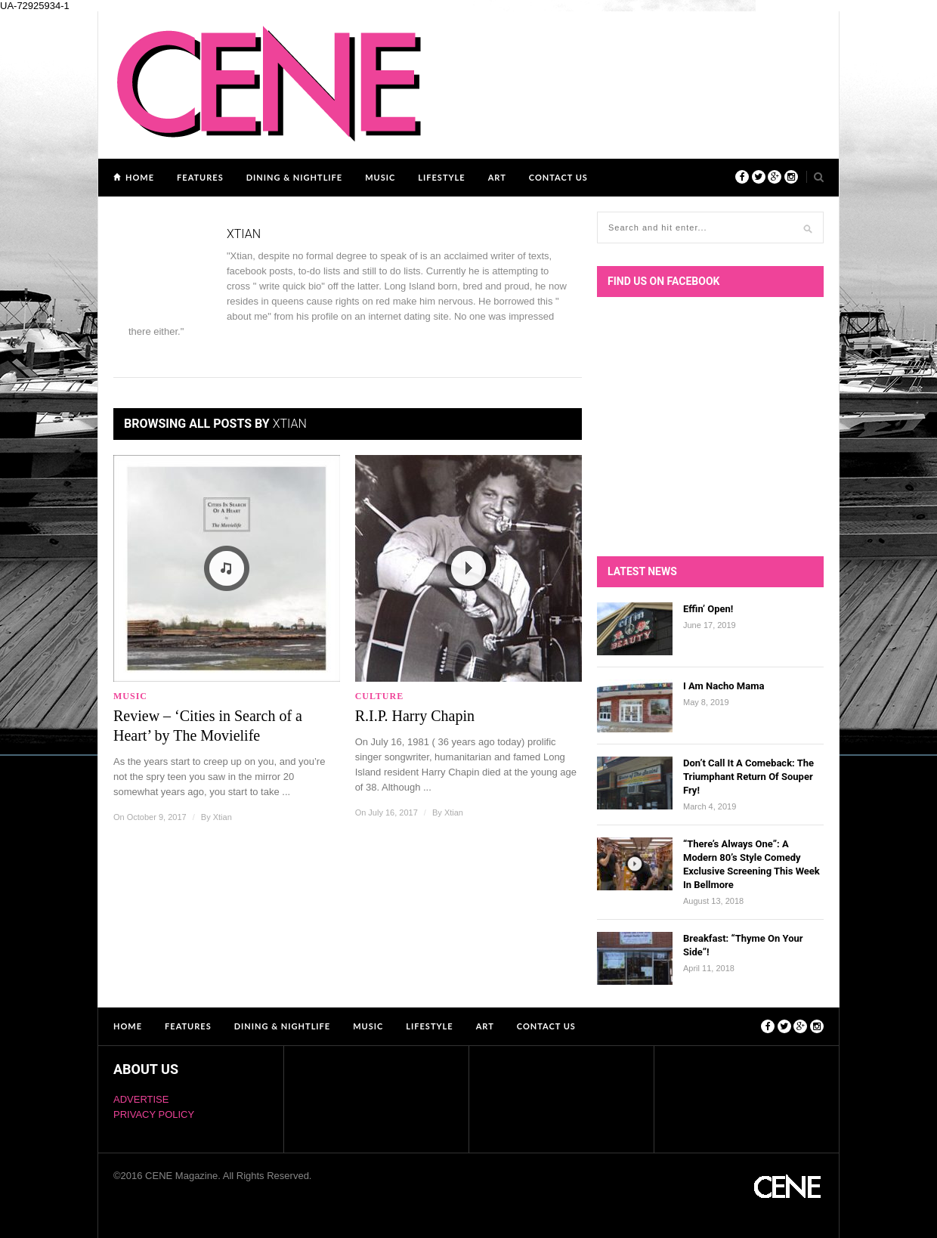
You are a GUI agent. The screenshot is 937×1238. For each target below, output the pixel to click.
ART (497, 177)
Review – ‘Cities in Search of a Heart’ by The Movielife (207, 725)
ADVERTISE (141, 1099)
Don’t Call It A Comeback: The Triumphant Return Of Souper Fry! (748, 776)
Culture (379, 696)
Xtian (222, 817)
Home (139, 177)
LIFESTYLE (441, 177)
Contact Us (558, 177)
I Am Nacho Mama (723, 686)
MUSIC (380, 177)
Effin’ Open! (708, 608)
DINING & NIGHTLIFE (294, 177)
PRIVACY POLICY (153, 1114)
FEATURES (200, 177)
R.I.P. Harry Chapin (415, 715)
